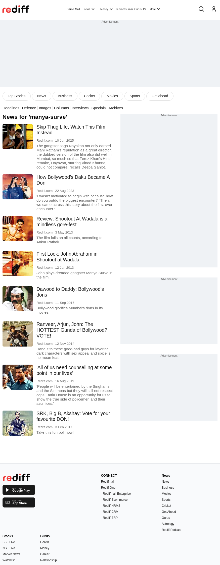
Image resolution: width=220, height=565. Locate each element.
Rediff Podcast (171, 530)
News (89, 9)
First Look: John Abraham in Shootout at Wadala (67, 256)
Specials (99, 108)
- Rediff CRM (109, 512)
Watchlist (9, 560)
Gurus (138, 9)
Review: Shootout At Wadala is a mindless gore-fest (71, 221)
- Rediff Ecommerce (114, 499)
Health (44, 542)
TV (144, 9)
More (155, 9)
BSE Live (9, 542)
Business (65, 96)
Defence (29, 108)
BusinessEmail (124, 9)
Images (45, 108)
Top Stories (16, 96)
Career (45, 554)
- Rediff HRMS (110, 505)
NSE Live (9, 548)
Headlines (11, 108)
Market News (11, 554)
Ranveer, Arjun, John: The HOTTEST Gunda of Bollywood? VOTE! (71, 329)
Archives (115, 108)
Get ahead (160, 96)
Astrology (168, 524)
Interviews (80, 108)
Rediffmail (107, 481)
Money (106, 9)
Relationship (48, 560)
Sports (135, 96)
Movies (112, 96)
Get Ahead (169, 512)
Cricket (89, 96)
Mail (77, 9)
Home (70, 9)
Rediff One (108, 487)
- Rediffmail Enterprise (116, 493)
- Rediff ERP (109, 518)
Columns (61, 108)
